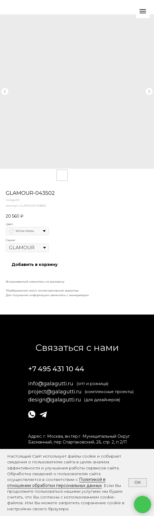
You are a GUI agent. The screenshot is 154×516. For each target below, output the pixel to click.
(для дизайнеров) (102, 399)
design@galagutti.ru (54, 400)
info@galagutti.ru (50, 383)
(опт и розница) (92, 383)
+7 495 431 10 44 (56, 369)
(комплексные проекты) (109, 391)
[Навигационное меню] (143, 11)
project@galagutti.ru (55, 392)
